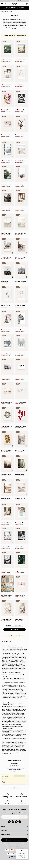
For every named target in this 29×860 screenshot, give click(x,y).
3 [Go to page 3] (14, 635)
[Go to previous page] (6, 636)
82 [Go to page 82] (19, 635)
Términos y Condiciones (9, 844)
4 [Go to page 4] (16, 635)
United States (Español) (14, 853)
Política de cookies (20, 844)
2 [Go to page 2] (11, 635)
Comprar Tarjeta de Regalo (14, 840)
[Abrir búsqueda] (5, 3)
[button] (22, 854)
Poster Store (4, 11)
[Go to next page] (22, 636)
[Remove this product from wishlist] (12, 55)
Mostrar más (14, 629)
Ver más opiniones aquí (14, 787)
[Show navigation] (2, 3)
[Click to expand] (14, 827)
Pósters (10, 11)
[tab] (23, 4)
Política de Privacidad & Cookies (14, 846)
